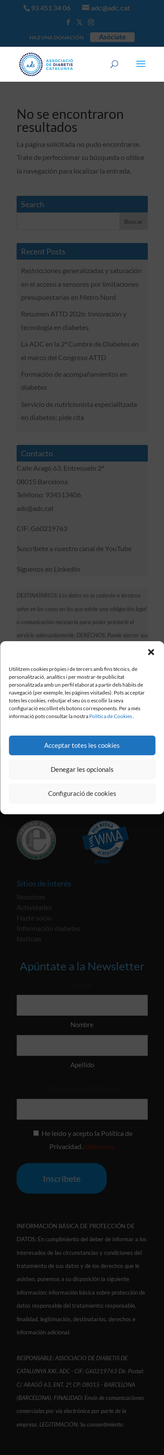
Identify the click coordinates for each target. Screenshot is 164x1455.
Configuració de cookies (82, 793)
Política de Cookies (110, 716)
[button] (151, 652)
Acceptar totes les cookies (82, 745)
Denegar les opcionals (82, 769)
